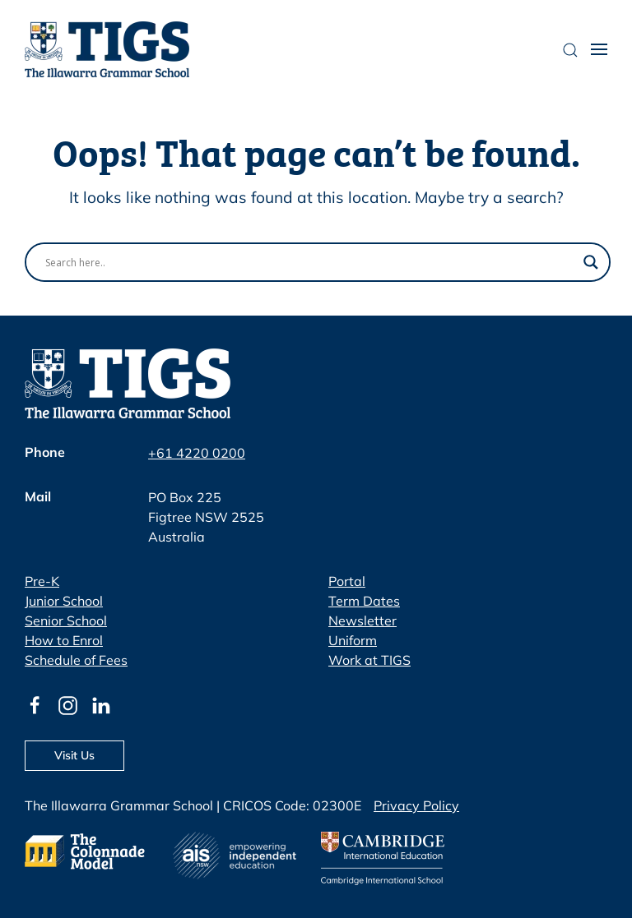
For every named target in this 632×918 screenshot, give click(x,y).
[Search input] (310, 262)
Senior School (66, 620)
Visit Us (74, 755)
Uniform (352, 640)
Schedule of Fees (76, 660)
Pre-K (42, 581)
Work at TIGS (369, 660)
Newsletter (362, 620)
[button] (599, 49)
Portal (346, 581)
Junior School (64, 601)
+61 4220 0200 (196, 453)
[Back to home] (107, 49)
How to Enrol (64, 640)
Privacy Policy (416, 805)
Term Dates (364, 601)
